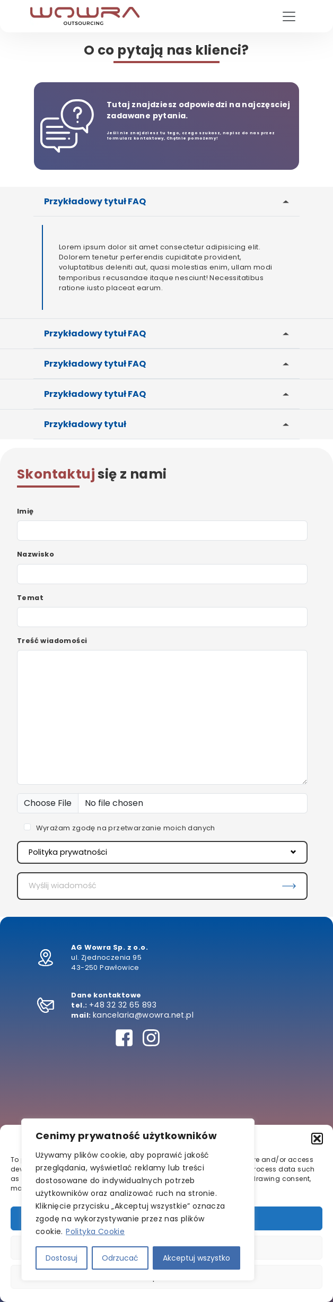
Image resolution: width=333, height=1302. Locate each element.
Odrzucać (120, 1258)
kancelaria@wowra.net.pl (143, 1015)
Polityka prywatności (162, 852)
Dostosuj (61, 1258)
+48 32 (103, 1005)
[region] (138, 1199)
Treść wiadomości (52, 641)
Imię (25, 511)
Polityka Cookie (95, 1231)
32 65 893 (137, 1005)
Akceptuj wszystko (196, 1258)
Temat (30, 598)
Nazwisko (35, 554)
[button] (317, 1138)
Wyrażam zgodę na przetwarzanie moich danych (125, 828)
